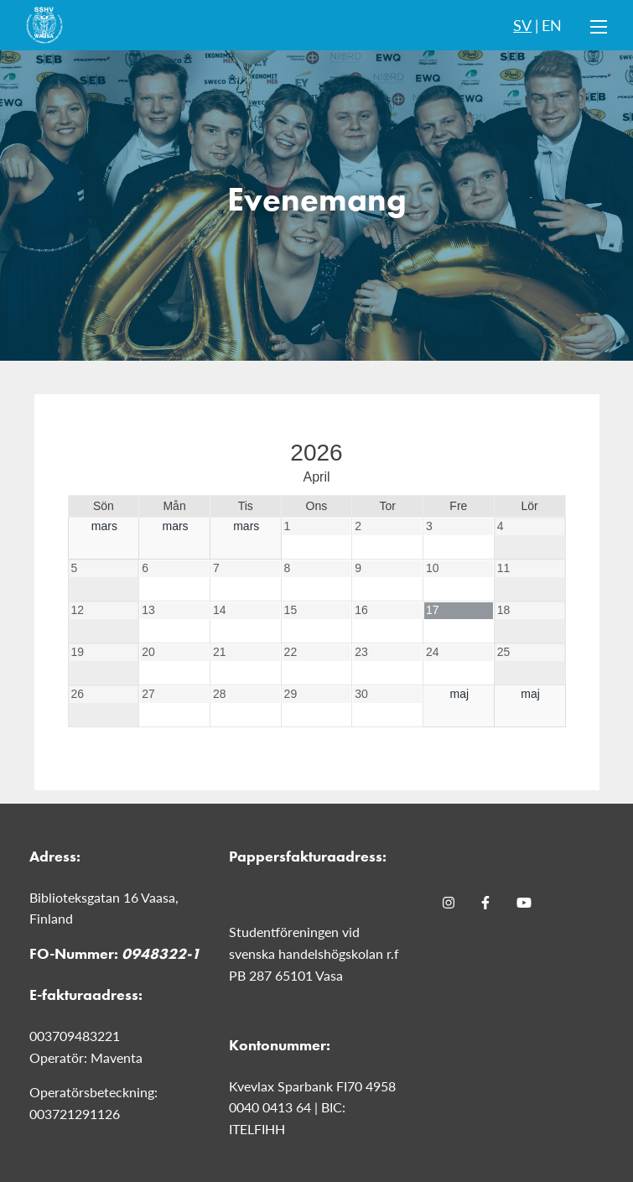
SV (522, 24)
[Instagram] (448, 903)
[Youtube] (524, 903)
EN (552, 24)
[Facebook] (485, 903)
